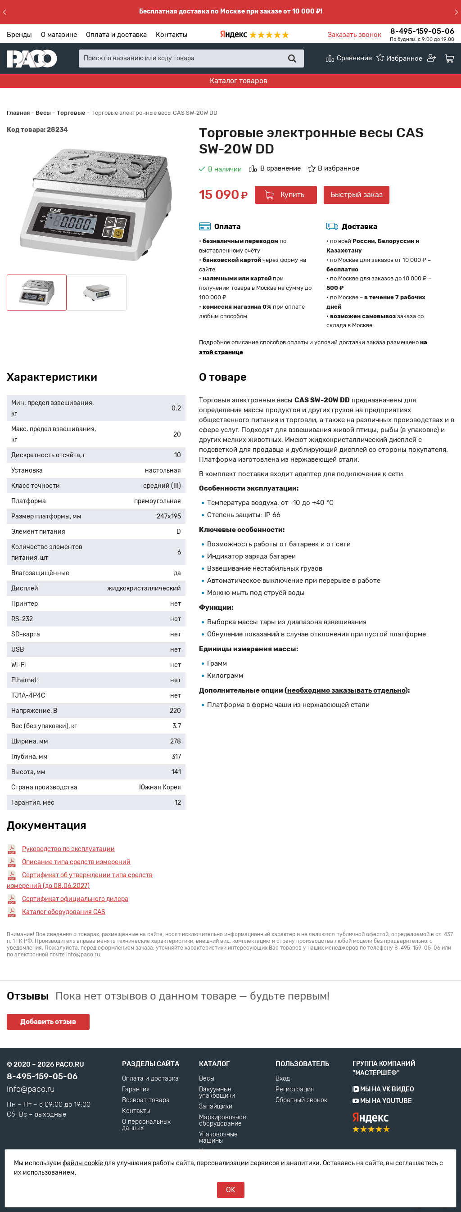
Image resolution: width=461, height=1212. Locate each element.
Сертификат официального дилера (75, 899)
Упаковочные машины (218, 1137)
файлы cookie (83, 1163)
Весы (206, 1079)
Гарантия (135, 1089)
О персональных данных (146, 1125)
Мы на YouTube (382, 1101)
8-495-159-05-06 (422, 31)
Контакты (172, 35)
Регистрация (295, 1089)
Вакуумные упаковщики (217, 1092)
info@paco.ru (31, 1089)
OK (230, 1189)
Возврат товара (146, 1100)
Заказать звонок (354, 35)
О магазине (59, 35)
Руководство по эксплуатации (68, 849)
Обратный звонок (301, 1100)
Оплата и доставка (116, 35)
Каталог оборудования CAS (63, 912)
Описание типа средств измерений (76, 862)
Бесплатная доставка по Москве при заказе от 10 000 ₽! (230, 11)
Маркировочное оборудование (222, 1120)
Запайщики (215, 1107)
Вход (283, 1079)
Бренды (19, 35)
